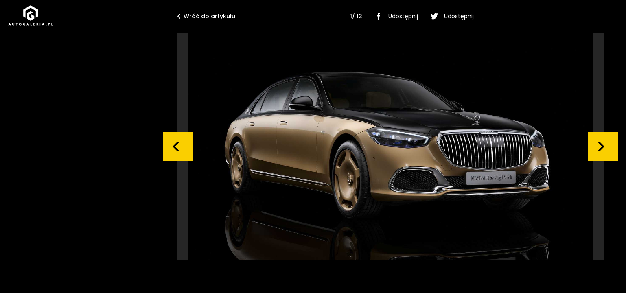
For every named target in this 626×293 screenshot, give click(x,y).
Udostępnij (395, 16)
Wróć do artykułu (206, 16)
